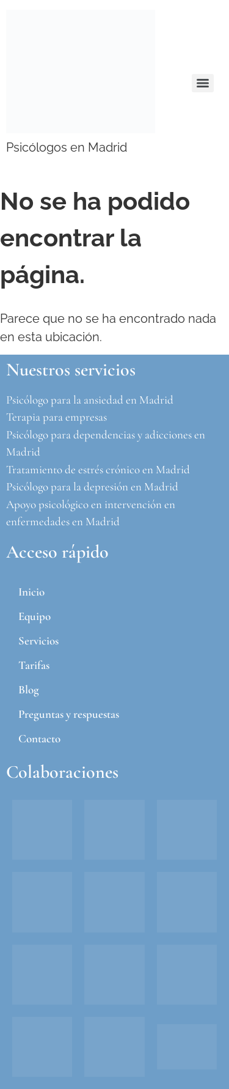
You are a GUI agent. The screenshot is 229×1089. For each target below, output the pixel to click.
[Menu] (203, 83)
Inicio (31, 592)
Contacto (39, 738)
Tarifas (33, 665)
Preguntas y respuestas (68, 714)
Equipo (34, 616)
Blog (28, 689)
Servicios (38, 640)
